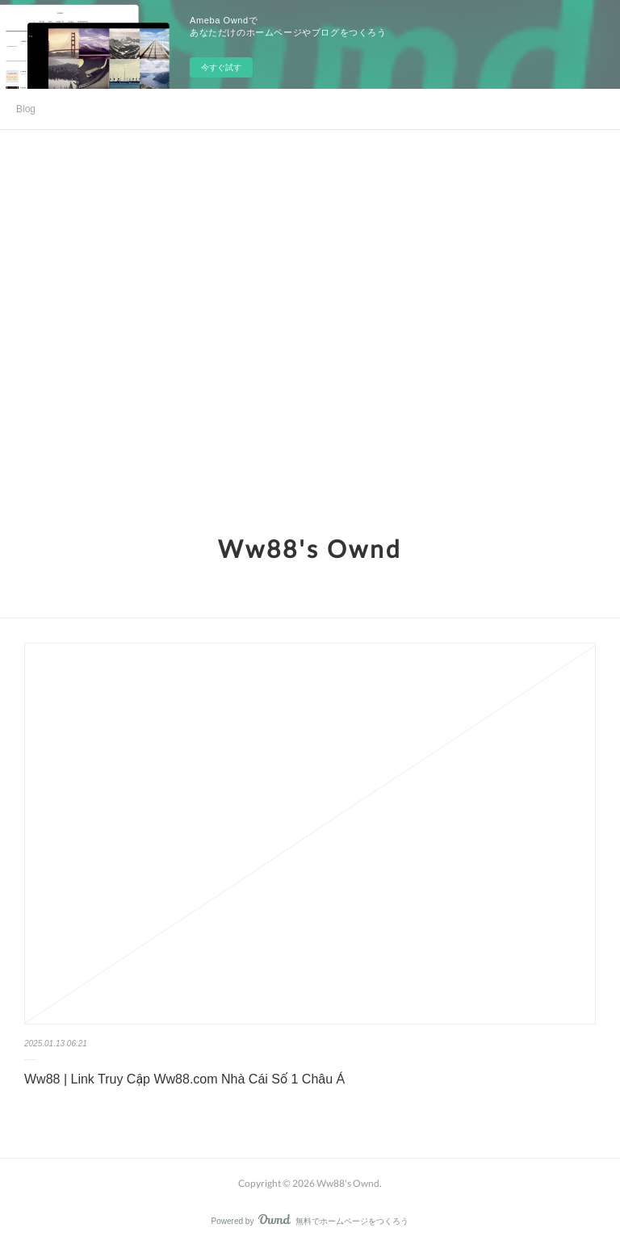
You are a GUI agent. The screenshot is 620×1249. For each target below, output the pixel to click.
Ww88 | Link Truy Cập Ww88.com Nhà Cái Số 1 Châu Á (184, 1079)
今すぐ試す (221, 67)
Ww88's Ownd (310, 548)
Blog (26, 109)
